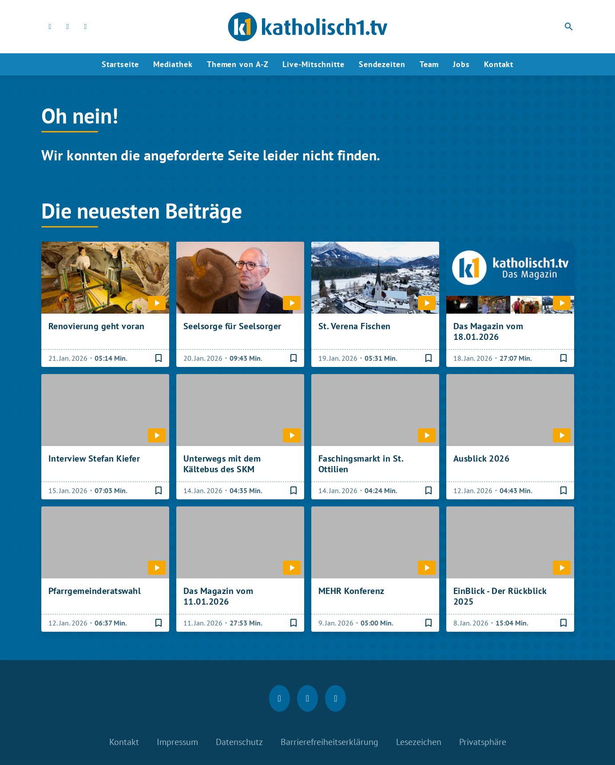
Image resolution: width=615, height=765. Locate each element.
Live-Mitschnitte (313, 64)
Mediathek (173, 64)
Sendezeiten (382, 64)
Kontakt (498, 64)
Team (429, 64)
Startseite (120, 64)
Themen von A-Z (238, 64)
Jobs (461, 64)
